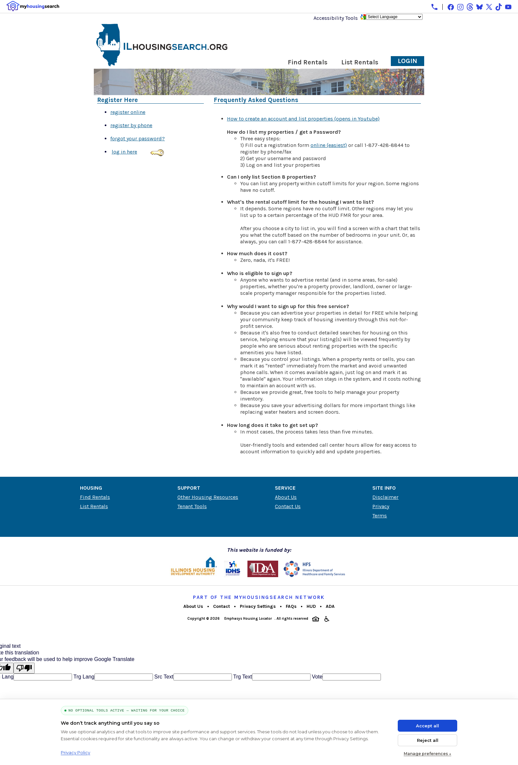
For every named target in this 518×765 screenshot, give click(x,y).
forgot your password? (137, 138)
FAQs (291, 606)
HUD (311, 606)
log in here (124, 152)
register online (127, 112)
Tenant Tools (192, 506)
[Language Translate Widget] (394, 17)
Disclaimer (385, 497)
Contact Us (288, 506)
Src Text (163, 676)
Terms (379, 515)
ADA (330, 606)
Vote (316, 676)
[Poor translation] (24, 668)
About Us (286, 497)
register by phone (131, 125)
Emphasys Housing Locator (248, 618)
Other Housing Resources (207, 497)
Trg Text (242, 676)
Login (407, 61)
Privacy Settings (258, 606)
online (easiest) (329, 145)
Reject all (427, 740)
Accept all (427, 725)
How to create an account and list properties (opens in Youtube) (303, 119)
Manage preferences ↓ (427, 753)
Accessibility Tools (336, 18)
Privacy (380, 506)
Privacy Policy (75, 752)
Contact (221, 606)
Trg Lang (83, 676)
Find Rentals (307, 62)
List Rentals (359, 62)
